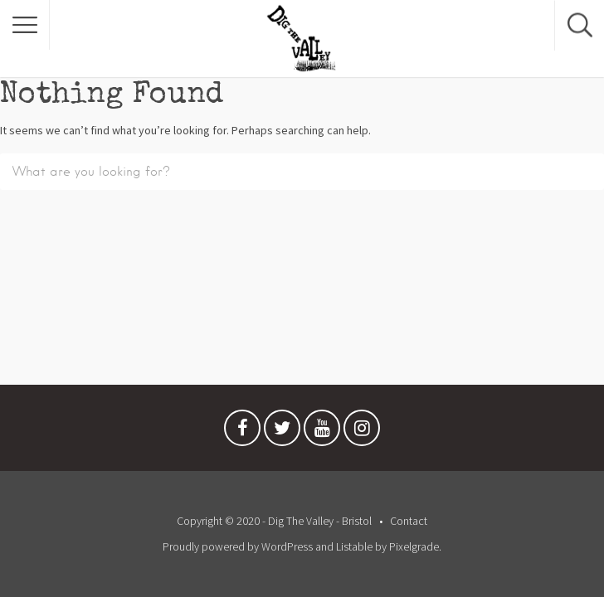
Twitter (282, 432)
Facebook (242, 432)
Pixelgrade (414, 546)
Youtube (322, 432)
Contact (408, 520)
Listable (354, 546)
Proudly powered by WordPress (238, 546)
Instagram (361, 432)
